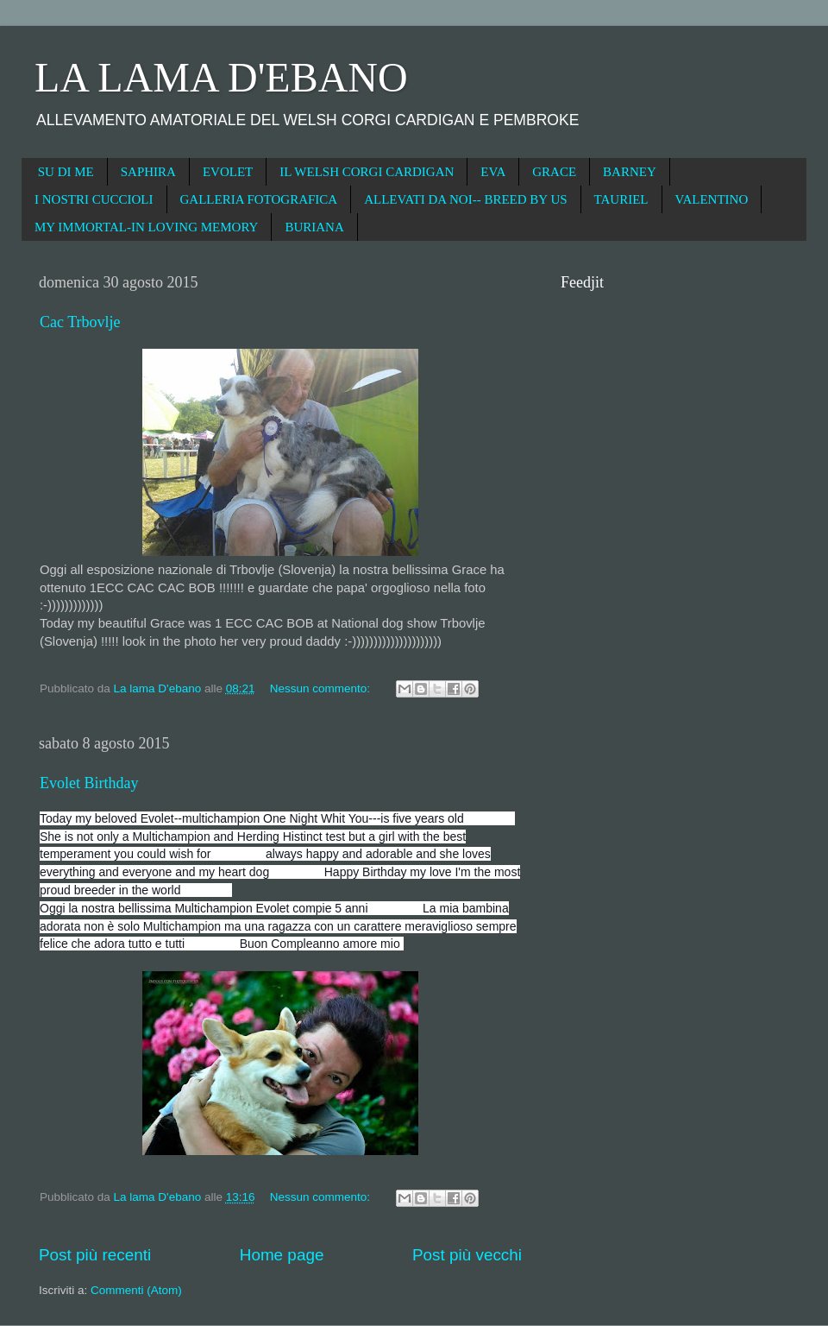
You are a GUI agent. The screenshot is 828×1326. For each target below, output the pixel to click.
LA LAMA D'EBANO (221, 77)
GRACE (554, 172)
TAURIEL (621, 199)
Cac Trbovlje (80, 322)
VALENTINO (712, 199)
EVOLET (228, 172)
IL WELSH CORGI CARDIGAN (366, 172)
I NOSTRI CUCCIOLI (94, 199)
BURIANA (314, 227)
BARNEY (629, 172)
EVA (492, 172)
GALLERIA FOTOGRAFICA (259, 199)
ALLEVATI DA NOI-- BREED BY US (465, 199)
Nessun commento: (321, 688)
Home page (282, 1255)
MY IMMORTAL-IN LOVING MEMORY (146, 227)
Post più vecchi (467, 1255)
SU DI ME (66, 172)
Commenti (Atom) (136, 1290)
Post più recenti (95, 1255)
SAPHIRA (148, 172)
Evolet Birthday (89, 783)
